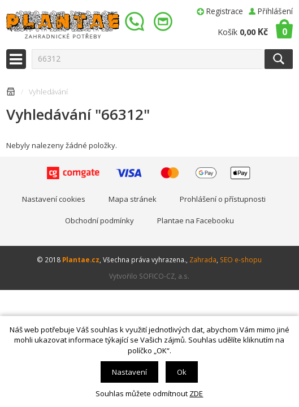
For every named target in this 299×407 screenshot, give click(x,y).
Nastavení (129, 372)
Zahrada (202, 259)
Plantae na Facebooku (195, 220)
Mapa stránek (133, 199)
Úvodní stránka (10, 93)
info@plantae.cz (164, 22)
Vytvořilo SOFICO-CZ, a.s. (149, 275)
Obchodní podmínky (99, 220)
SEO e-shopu (241, 259)
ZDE (196, 393)
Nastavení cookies (53, 199)
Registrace (224, 11)
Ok (182, 372)
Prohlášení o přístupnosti (223, 199)
